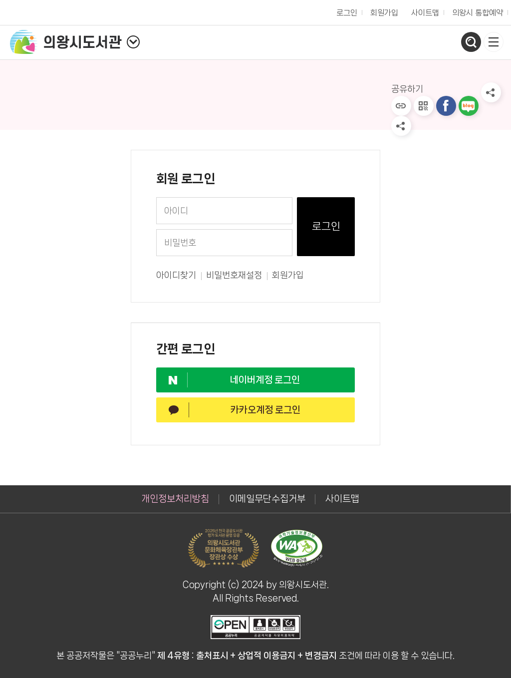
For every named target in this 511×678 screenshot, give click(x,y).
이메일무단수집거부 (267, 499)
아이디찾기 (176, 275)
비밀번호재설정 (234, 275)
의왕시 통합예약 (475, 10)
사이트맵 (425, 12)
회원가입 (288, 275)
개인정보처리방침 (175, 499)
